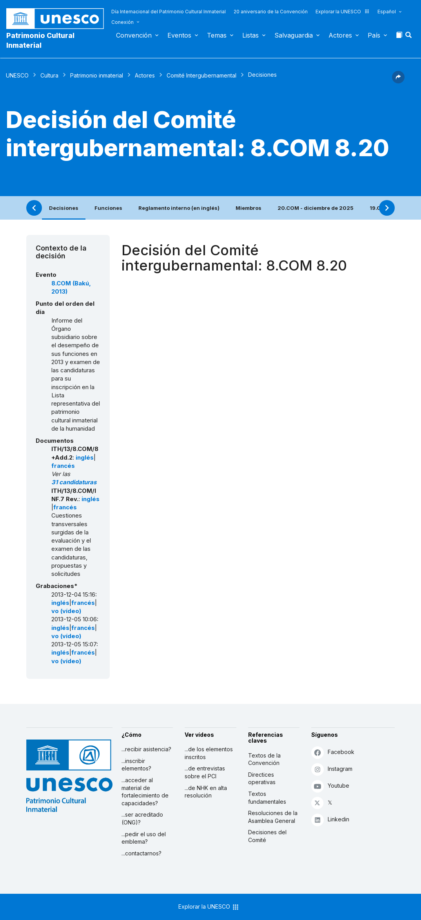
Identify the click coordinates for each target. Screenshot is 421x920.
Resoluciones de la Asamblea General (273, 817)
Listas (250, 35)
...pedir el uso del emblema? (144, 838)
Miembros (248, 208)
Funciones (108, 208)
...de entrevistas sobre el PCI (205, 772)
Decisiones (63, 208)
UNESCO (17, 75)
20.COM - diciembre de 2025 (316, 208)
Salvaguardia (293, 35)
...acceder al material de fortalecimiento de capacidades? (145, 791)
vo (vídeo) (66, 611)
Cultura (49, 75)
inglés (85, 457)
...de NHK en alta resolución (206, 792)
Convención (134, 35)
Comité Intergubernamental (201, 75)
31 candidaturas (73, 482)
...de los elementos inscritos (209, 753)
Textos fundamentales (267, 797)
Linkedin (330, 820)
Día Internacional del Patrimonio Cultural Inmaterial (168, 11)
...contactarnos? (142, 853)
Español (386, 11)
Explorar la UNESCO (343, 11)
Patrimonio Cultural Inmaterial (40, 40)
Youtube (330, 786)
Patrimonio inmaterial (96, 75)
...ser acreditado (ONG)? (142, 818)
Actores (340, 35)
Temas (217, 35)
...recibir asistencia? (146, 749)
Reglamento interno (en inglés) (179, 208)
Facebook (332, 752)
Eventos (179, 35)
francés (63, 465)
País (374, 35)
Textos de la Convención (264, 759)
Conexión (122, 22)
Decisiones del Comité (267, 836)
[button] (409, 37)
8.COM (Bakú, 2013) (71, 287)
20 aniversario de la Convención (271, 11)
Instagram (331, 769)
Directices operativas (262, 778)
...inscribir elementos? (136, 765)
